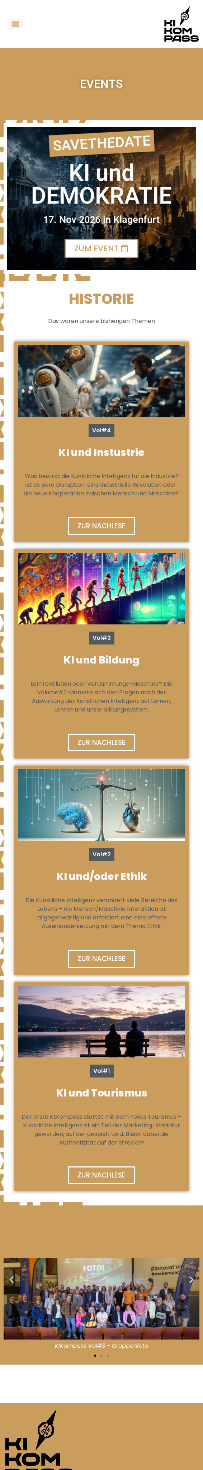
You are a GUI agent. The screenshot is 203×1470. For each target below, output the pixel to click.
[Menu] (15, 24)
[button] (11, 1279)
